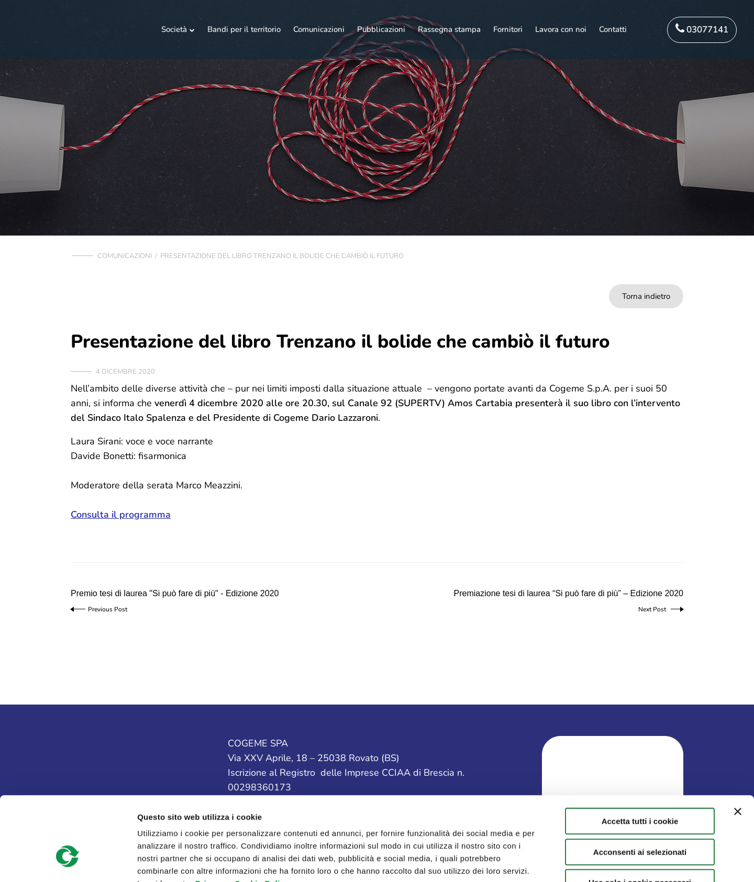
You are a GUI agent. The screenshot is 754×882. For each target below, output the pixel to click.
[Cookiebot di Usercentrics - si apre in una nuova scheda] (68, 861)
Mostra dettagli (556, 861)
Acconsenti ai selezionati (639, 784)
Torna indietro (646, 296)
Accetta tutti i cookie (640, 754)
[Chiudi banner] (737, 744)
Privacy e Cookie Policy (242, 816)
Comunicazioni (124, 256)
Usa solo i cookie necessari (640, 815)
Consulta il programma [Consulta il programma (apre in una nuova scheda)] (121, 514)
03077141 (701, 29)
